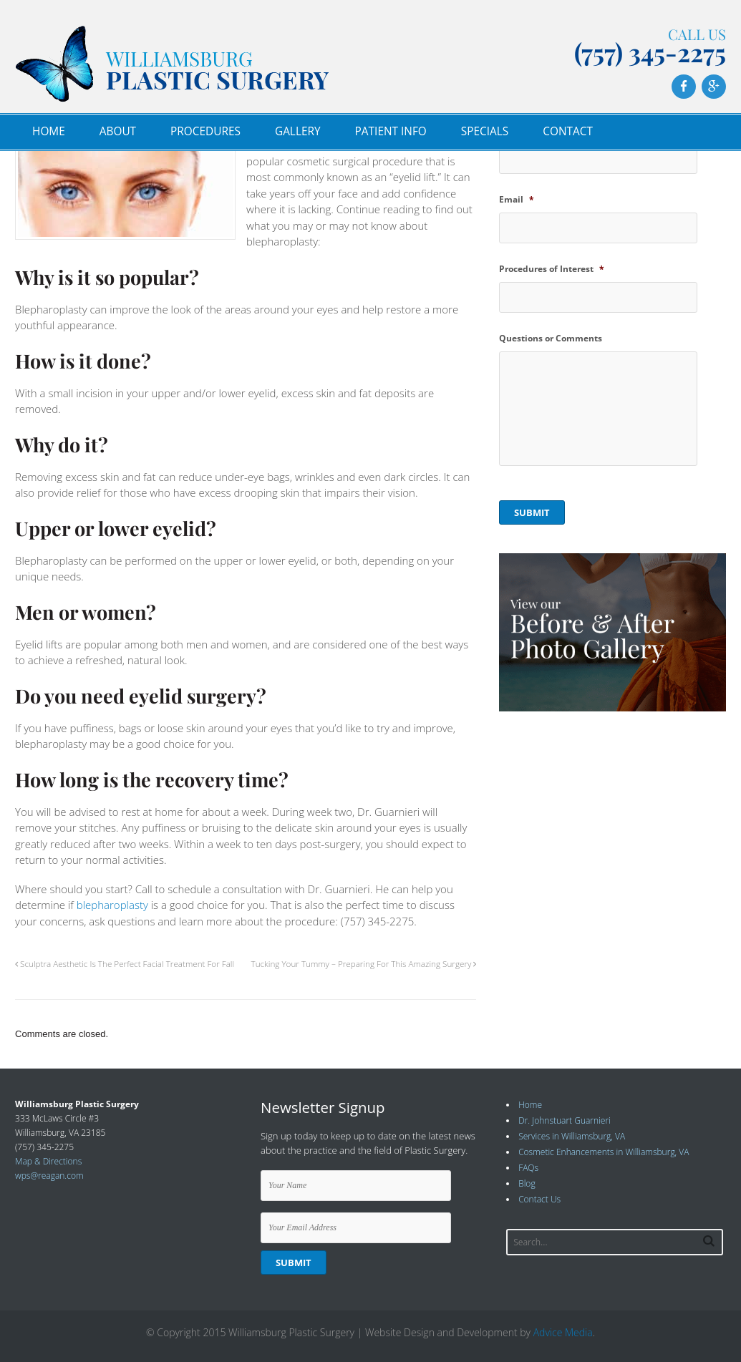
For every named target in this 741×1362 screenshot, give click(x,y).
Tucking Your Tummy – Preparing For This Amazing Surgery (364, 963)
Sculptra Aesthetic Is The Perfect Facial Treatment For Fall (124, 963)
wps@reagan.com (49, 1175)
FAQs (528, 1168)
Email (516, 199)
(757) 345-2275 (650, 52)
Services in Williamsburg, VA (571, 1136)
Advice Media (563, 1332)
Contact (568, 131)
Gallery (298, 131)
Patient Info (391, 131)
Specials (484, 131)
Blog (527, 1183)
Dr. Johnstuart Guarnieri (564, 1120)
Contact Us (539, 1199)
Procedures (205, 131)
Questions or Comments (550, 338)
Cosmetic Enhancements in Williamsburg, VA (603, 1152)
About (118, 131)
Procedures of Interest (551, 269)
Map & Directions (48, 1161)
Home (48, 131)
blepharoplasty (112, 905)
